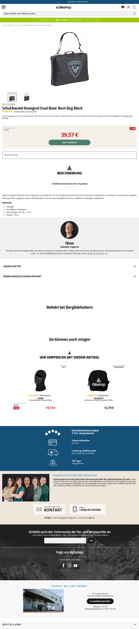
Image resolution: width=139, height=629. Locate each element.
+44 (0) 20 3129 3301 (95, 253)
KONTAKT (53, 510)
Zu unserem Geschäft (100, 601)
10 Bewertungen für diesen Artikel (25, 111)
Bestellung (12, 624)
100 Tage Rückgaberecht (29, 2)
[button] (69, 266)
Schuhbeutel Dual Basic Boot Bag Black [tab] (69, 183)
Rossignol (9, 104)
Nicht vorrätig (69, 142)
